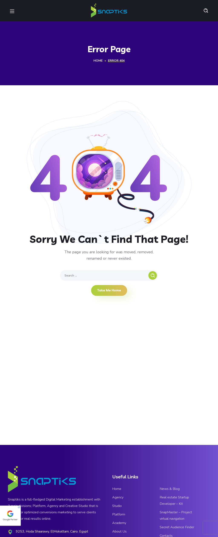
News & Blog (170, 488)
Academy (119, 523)
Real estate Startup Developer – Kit (174, 500)
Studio (117, 506)
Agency (117, 497)
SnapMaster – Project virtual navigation (176, 515)
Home (98, 61)
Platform (118, 514)
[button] (206, 10)
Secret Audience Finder (177, 527)
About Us (119, 531)
